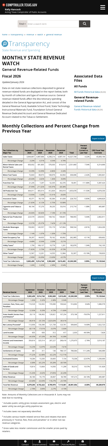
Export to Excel (98, 138)
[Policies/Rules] (68, 443)
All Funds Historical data (90, 91)
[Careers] (83, 443)
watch (40, 34)
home (4, 34)
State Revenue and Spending (21, 50)
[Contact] (25, 443)
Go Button (84, 23)
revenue (30, 34)
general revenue (54, 34)
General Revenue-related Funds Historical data (88, 108)
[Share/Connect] (39, 443)
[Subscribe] (54, 443)
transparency (17, 34)
